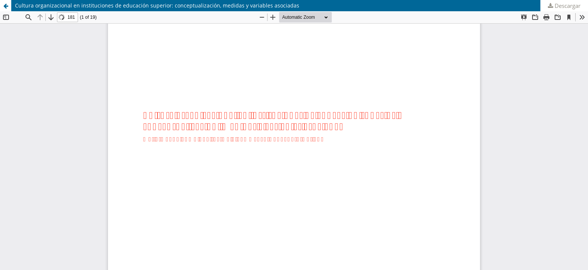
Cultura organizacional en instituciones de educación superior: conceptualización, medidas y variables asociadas (157, 5)
